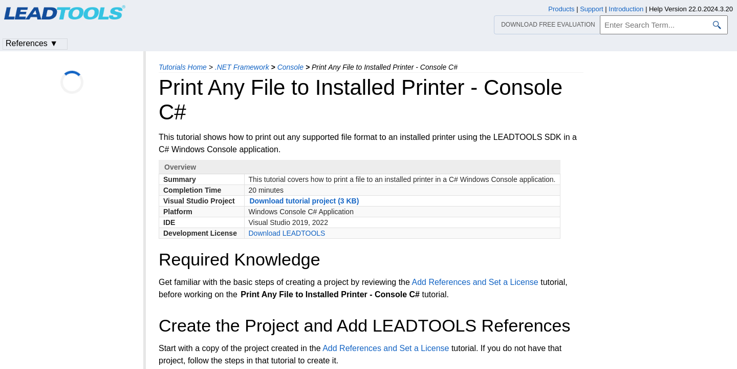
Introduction (626, 9)
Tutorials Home (183, 67)
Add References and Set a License (474, 282)
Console (290, 67)
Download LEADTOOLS (287, 233)
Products (561, 9)
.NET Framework (242, 67)
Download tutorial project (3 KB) (304, 201)
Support (591, 9)
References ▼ (32, 43)
